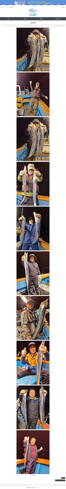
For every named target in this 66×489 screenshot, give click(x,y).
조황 (25, 18)
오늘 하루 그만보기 (50, 3)
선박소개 (41, 18)
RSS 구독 (6, 7)
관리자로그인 (63, 7)
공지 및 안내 (57, 18)
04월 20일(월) (12, 7)
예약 (8, 18)
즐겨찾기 (2, 7)
